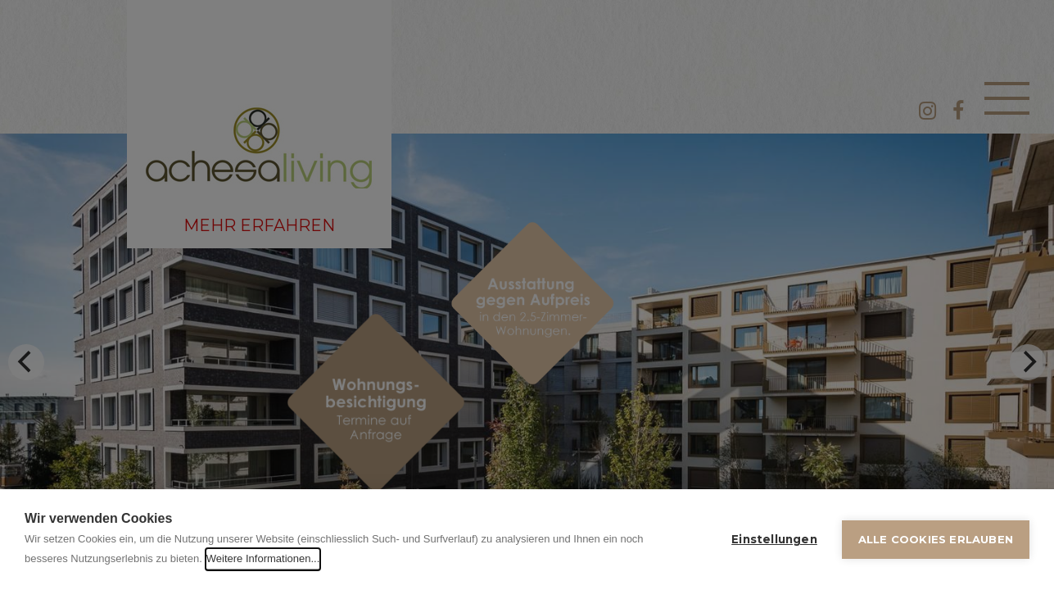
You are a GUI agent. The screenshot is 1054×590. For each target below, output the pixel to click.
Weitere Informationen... (263, 558)
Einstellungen (774, 539)
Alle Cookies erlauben (935, 539)
